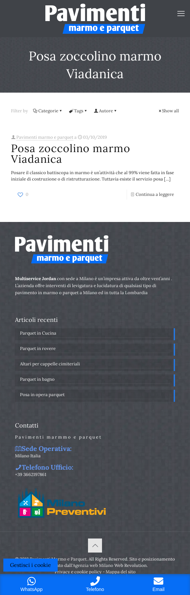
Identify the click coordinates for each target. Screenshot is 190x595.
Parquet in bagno (37, 379)
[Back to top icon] (95, 546)
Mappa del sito (121, 572)
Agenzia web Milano (93, 565)
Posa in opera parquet (42, 394)
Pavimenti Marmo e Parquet (58, 559)
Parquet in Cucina (38, 333)
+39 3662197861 (30, 474)
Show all (168, 111)
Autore (105, 111)
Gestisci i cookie (30, 565)
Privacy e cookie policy (78, 572)
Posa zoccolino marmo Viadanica (70, 153)
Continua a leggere (155, 194)
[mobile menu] (181, 13)
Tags (78, 111)
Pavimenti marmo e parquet (44, 137)
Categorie (48, 111)
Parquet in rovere (38, 348)
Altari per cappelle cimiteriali (50, 364)
